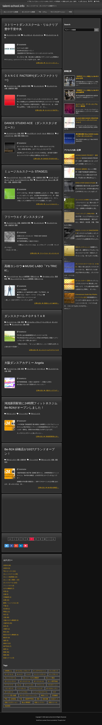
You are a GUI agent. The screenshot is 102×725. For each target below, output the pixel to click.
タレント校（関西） (25, 177)
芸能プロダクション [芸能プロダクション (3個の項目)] (11, 702)
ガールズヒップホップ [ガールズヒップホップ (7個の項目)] (22, 671)
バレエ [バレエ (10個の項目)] (19, 685)
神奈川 (7, 643)
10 (45, 539)
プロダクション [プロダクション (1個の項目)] (53, 685)
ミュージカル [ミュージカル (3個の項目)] (23, 692)
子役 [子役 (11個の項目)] (20, 699)
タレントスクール (12, 177)
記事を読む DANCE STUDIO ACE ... (46, 158)
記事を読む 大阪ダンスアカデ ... (47, 390)
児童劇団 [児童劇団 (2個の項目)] (55, 695)
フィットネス (23, 413)
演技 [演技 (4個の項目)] (38, 699)
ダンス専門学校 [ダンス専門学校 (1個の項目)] (53, 681)
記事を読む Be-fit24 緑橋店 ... (48, 487)
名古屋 (6, 609)
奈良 (5, 626)
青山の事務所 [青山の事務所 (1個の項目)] (26, 702)
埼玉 (5, 614)
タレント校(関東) (24, 276)
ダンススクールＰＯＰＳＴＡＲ (24, 316)
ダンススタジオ (39, 86)
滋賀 (5, 640)
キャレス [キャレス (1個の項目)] (20, 674)
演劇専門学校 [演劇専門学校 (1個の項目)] (29, 699)
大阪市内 (24, 86)
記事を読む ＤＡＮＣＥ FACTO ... (47, 110)
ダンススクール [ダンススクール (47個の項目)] (25, 681)
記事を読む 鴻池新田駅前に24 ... (47, 436)
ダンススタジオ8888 (82, 200)
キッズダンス (28, 35)
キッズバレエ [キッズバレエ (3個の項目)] (9, 674)
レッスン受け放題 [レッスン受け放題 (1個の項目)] (10, 695)
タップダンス (31, 369)
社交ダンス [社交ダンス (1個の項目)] (54, 699)
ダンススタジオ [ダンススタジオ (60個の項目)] (39, 681)
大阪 (18, 35)
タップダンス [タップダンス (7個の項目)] (53, 674)
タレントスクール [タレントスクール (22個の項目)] (10, 678)
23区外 (6, 568)
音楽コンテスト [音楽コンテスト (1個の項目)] (39, 702)
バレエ (44, 133)
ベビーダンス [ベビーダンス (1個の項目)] (9, 688)
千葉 (5, 606)
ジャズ (39, 133)
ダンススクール (11, 35)
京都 (5, 594)
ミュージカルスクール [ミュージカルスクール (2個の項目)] (40, 692)
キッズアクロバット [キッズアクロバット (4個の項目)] (39, 671)
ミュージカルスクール (22, 180)
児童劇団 (7, 597)
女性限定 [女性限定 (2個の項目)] (13, 699)
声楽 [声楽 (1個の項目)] (6, 699)
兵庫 (6, 600)
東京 (6, 632)
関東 (6, 652)
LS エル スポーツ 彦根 (82, 280)
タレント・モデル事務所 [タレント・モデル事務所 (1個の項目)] (31, 678)
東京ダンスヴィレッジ (82, 247)
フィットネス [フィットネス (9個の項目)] (29, 685)
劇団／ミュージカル (10, 603)
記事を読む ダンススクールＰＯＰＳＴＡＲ (44, 350)
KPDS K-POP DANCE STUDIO (85, 183)
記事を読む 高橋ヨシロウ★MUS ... (46, 303)
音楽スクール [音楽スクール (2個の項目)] (53, 702)
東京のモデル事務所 (10, 635)
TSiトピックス (11, 413)
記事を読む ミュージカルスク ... (47, 204)
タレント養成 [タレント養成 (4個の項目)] (50, 678)
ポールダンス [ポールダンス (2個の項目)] (9, 692)
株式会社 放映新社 (81, 169)
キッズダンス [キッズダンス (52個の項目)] (53, 671)
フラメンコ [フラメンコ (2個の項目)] (40, 685)
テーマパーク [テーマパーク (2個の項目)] (9, 685)
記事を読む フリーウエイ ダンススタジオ (44, 253)
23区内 (7, 565)
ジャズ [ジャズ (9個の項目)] (28, 674)
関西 (28, 86)
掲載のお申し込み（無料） (70, 1)
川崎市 (6, 629)
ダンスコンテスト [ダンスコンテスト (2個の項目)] (10, 681)
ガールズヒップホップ (34, 322)
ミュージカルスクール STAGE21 (26, 171)
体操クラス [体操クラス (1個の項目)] (44, 695)
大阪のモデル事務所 (10, 620)
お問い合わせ (83, 1)
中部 (5, 591)
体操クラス (50, 133)
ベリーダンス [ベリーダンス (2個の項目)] (21, 688)
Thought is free (61, 720)
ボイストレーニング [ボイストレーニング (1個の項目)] (35, 688)
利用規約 (57, 1)
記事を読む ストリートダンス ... (47, 63)
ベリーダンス (41, 369)
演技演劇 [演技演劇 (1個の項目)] (45, 699)
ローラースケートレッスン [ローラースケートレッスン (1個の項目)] (28, 695)
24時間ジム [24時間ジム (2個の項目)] (8, 671)
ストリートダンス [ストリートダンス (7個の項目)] (40, 674)
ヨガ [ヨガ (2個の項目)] (54, 692)
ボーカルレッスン (48, 276)
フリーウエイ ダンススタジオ (24, 216)
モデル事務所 (8, 588)
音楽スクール (35, 276)
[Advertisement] (31, 512)
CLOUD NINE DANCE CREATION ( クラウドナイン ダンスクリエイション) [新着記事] (87, 120)
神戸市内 (7, 646)
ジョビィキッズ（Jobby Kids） (85, 213)
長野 (5, 649)
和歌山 (6, 611)
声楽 (31, 180)
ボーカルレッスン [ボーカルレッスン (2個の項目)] (52, 688)
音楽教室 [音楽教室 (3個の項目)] (7, 706)
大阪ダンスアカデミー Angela (24, 362)
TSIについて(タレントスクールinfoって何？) (41, 1)
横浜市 (6, 637)
